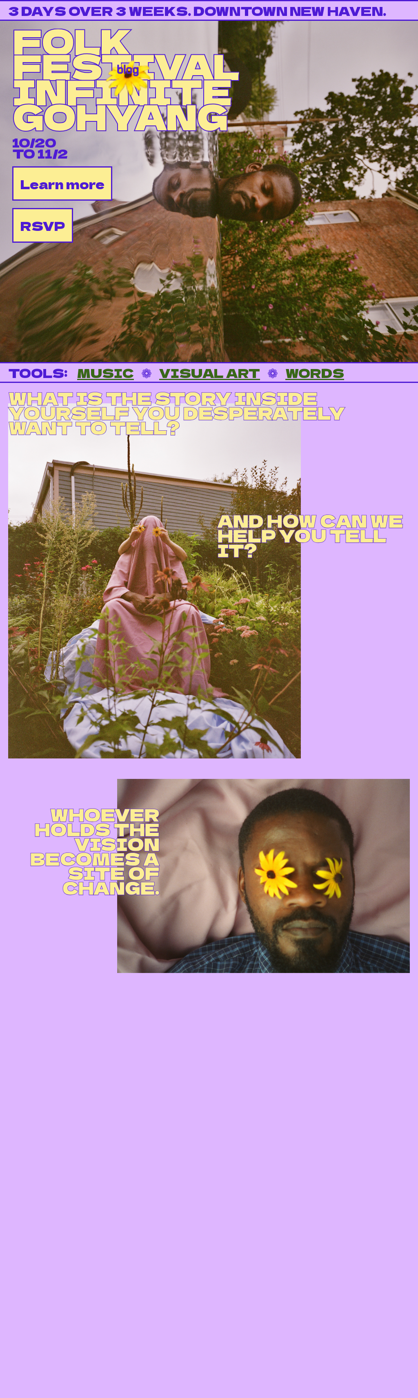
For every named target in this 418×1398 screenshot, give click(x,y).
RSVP (42, 225)
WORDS (314, 372)
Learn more (62, 183)
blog (128, 67)
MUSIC (105, 372)
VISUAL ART (209, 372)
